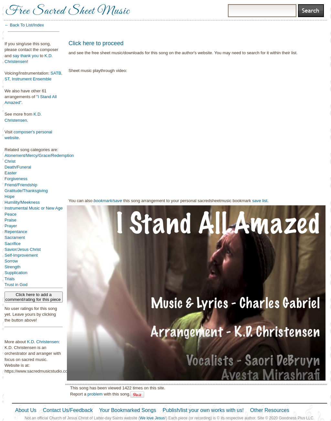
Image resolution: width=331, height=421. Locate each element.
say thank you (25, 55)
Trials (10, 278)
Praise (10, 220)
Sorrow (11, 261)
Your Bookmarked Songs (127, 410)
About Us (26, 410)
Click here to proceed (96, 43)
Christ (10, 161)
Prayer (11, 225)
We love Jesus (152, 418)
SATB (55, 73)
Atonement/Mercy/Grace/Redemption (39, 155)
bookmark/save (108, 200)
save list (259, 200)
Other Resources (269, 410)
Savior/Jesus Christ (23, 249)
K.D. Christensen (43, 341)
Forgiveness (16, 178)
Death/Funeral (18, 167)
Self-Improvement (21, 255)
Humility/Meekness (22, 202)
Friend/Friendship (21, 184)
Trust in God (16, 284)
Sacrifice (13, 243)
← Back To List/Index (24, 25)
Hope (10, 196)
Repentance (16, 231)
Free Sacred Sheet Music (67, 11)
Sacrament (15, 237)
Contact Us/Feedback (68, 410)
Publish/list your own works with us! (203, 410)
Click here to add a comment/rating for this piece (33, 297)
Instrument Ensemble (31, 79)
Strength (12, 266)
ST (7, 79)
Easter (11, 172)
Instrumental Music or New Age (34, 208)
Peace (10, 214)
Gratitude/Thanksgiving (26, 190)
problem (94, 394)
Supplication (16, 272)
